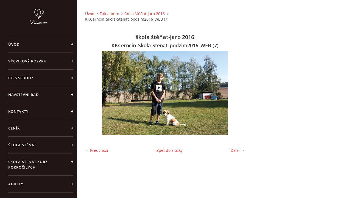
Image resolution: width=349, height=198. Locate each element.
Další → (238, 150)
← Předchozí (96, 150)
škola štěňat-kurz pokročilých (28, 164)
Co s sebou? (20, 77)
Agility (15, 184)
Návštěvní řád (23, 94)
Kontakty (18, 111)
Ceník (14, 128)
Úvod (14, 44)
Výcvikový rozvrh (27, 61)
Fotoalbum (109, 13)
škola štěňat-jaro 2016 (144, 13)
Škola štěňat (22, 144)
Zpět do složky (170, 150)
